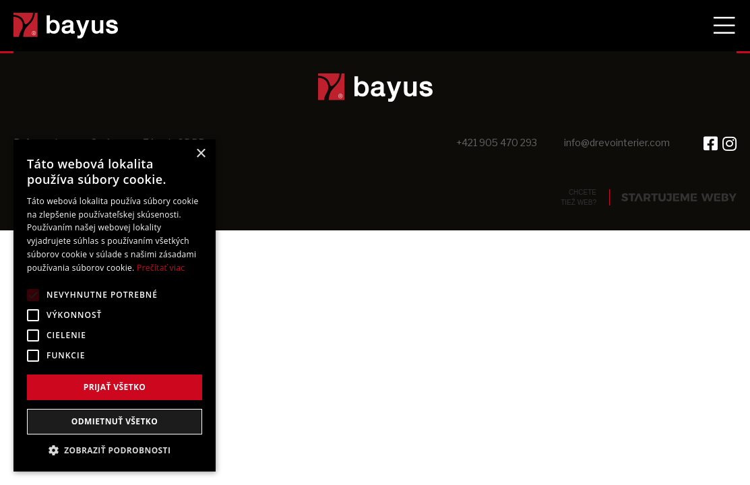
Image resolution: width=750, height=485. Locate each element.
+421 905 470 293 (496, 142)
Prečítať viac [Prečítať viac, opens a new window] (161, 267)
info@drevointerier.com (617, 142)
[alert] (114, 305)
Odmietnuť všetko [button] (114, 421)
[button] (114, 450)
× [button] (200, 154)
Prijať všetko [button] (115, 387)
